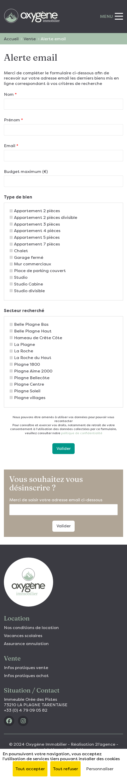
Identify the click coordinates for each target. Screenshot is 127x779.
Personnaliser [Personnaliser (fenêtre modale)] (100, 768)
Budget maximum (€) (26, 171)
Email (11, 145)
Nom (10, 94)
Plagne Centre (29, 384)
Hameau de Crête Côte (38, 337)
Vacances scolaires (23, 635)
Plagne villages (29, 397)
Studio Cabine (28, 284)
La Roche (23, 350)
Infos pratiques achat (26, 675)
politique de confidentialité (81, 433)
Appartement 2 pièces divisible (45, 217)
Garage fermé (28, 257)
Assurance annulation (26, 643)
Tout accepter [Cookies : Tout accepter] (30, 768)
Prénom (13, 119)
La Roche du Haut (32, 357)
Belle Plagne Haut (33, 331)
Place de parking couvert (40, 270)
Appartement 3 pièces (37, 224)
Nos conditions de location (31, 627)
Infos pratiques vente (26, 667)
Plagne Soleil (27, 390)
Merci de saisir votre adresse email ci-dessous (55, 499)
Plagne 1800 (27, 364)
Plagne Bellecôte (32, 377)
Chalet (21, 250)
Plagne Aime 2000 (33, 371)
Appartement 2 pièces (37, 210)
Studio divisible (29, 290)
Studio (20, 277)
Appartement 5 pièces (37, 237)
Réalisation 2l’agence (93, 744)
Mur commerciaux (32, 263)
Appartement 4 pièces (37, 230)
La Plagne (24, 344)
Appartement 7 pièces (37, 244)
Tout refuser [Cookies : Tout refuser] (65, 768)
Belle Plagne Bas (31, 324)
